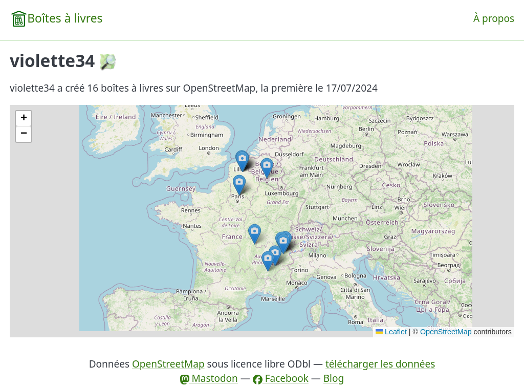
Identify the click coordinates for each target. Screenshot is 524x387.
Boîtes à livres (64, 18)
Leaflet (391, 332)
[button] (266, 168)
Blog (333, 378)
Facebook (281, 378)
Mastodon (209, 378)
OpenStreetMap (446, 332)
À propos (493, 18)
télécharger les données (380, 364)
